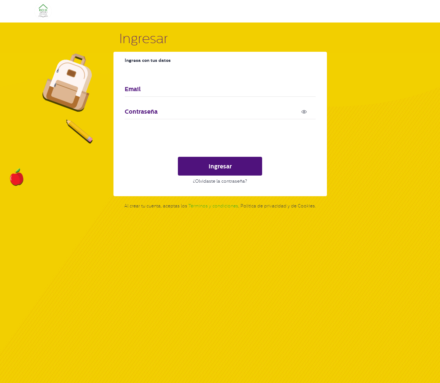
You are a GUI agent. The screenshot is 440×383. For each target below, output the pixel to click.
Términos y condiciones (213, 206)
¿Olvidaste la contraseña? (220, 181)
